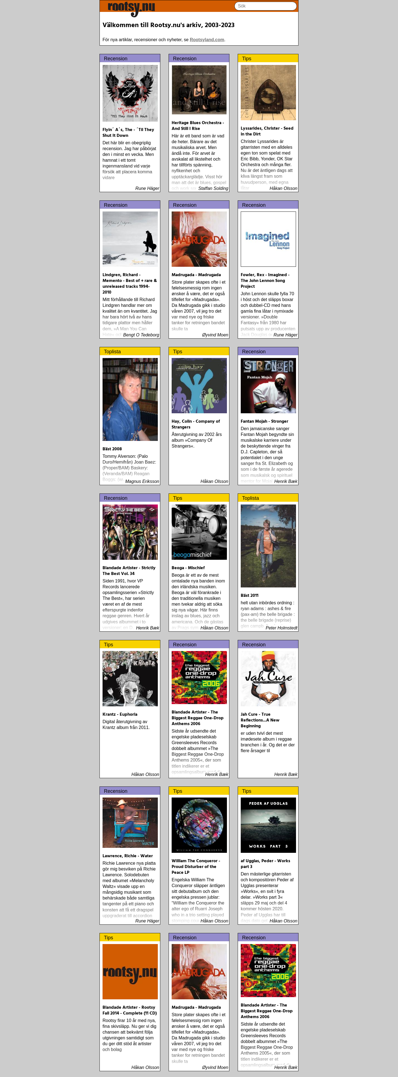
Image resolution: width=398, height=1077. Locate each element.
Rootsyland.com (207, 39)
